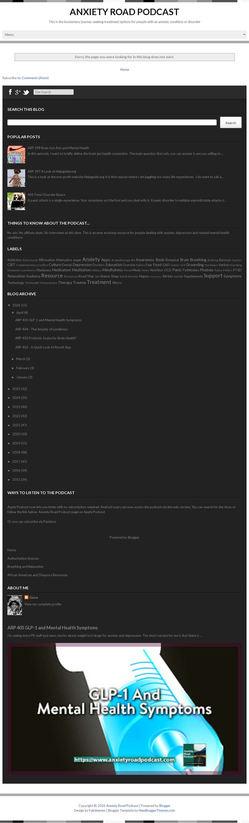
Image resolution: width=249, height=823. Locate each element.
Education (113, 264)
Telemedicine (48, 282)
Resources (71, 276)
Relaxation (16, 276)
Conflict (43, 265)
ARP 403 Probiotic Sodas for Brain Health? (46, 338)
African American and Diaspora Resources (37, 575)
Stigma (144, 276)
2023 (16, 407)
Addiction (14, 260)
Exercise (129, 265)
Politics (227, 270)
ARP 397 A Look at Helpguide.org (52, 171)
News (145, 270)
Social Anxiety (129, 276)
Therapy (65, 282)
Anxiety (91, 259)
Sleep (115, 276)
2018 (16, 452)
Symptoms (233, 276)
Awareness (145, 259)
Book (160, 259)
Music (136, 270)
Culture (55, 264)
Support (213, 275)
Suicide (178, 276)
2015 (16, 479)
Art (133, 260)
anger (77, 260)
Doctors (98, 265)
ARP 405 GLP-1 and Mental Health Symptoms (48, 320)
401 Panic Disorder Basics (46, 195)
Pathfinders (191, 270)
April (20, 313)
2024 (16, 398)
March (21, 359)
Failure (140, 265)
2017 (16, 461)
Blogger (133, 537)
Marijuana (44, 270)
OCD (167, 270)
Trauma (79, 282)
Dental (67, 265)
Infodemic (14, 270)
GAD (166, 265)
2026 (16, 305)
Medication (61, 270)
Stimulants (155, 276)
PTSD (237, 270)
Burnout (225, 260)
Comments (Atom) (35, 78)
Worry (117, 283)
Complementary (26, 265)
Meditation (81, 270)
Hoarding (235, 265)
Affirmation (47, 260)
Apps (105, 259)
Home (124, 69)
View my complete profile (42, 604)
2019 (16, 443)
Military (96, 270)
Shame (105, 276)
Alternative (64, 260)
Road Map (86, 276)
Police (218, 270)
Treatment (99, 282)
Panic (177, 270)
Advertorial (30, 260)
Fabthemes (97, 810)
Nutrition (156, 270)
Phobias (206, 270)
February (23, 368)
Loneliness (28, 270)
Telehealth (32, 282)
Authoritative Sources (23, 558)
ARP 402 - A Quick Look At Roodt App (43, 347)
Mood (128, 270)
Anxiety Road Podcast (124, 11)
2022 (16, 416)
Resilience (33, 276)
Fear (149, 265)
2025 (16, 389)
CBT (11, 264)
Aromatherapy (120, 260)
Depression (82, 264)
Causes (237, 260)
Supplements (193, 276)
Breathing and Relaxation (25, 567)
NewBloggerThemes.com (157, 810)
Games (175, 265)
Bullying (213, 260)
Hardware (211, 265)
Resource (52, 275)
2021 (16, 425)
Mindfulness (112, 270)
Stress (168, 276)
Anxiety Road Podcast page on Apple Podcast (72, 512)
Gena (33, 597)
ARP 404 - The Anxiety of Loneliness (41, 329)
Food (157, 264)
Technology (15, 283)
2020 (16, 434)
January (22, 377)
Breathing (198, 259)
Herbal (223, 265)
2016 (16, 470)
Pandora (49, 522)
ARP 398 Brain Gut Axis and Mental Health (58, 148)
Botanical (172, 260)
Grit (183, 265)
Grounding (195, 264)
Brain (184, 259)
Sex (97, 276)
